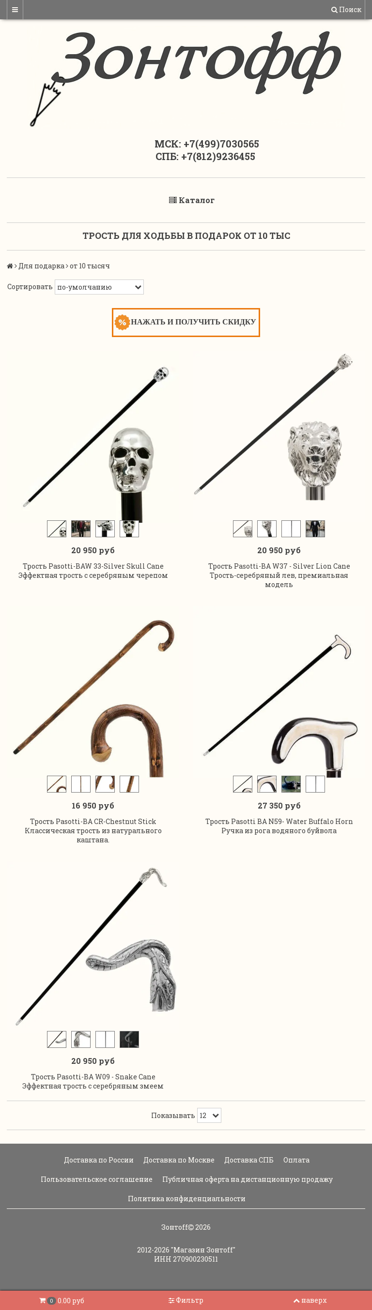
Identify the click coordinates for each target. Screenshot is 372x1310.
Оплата (296, 1159)
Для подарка (41, 265)
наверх (310, 1300)
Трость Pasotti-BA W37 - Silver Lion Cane (279, 566)
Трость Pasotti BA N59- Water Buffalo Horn (279, 821)
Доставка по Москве (178, 1159)
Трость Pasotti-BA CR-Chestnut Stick (93, 821)
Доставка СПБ (248, 1159)
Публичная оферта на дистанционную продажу (247, 1179)
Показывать (173, 1115)
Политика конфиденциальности (186, 1198)
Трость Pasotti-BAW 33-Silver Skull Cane (93, 566)
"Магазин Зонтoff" (203, 1249)
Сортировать (30, 286)
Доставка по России (98, 1159)
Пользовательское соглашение (96, 1179)
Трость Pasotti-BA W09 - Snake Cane (93, 1076)
